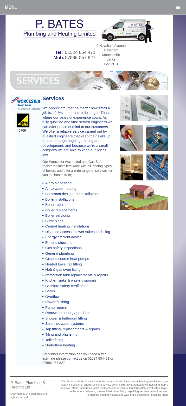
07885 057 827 (80, 57)
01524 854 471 (80, 52)
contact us (74, 358)
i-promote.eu (36, 393)
